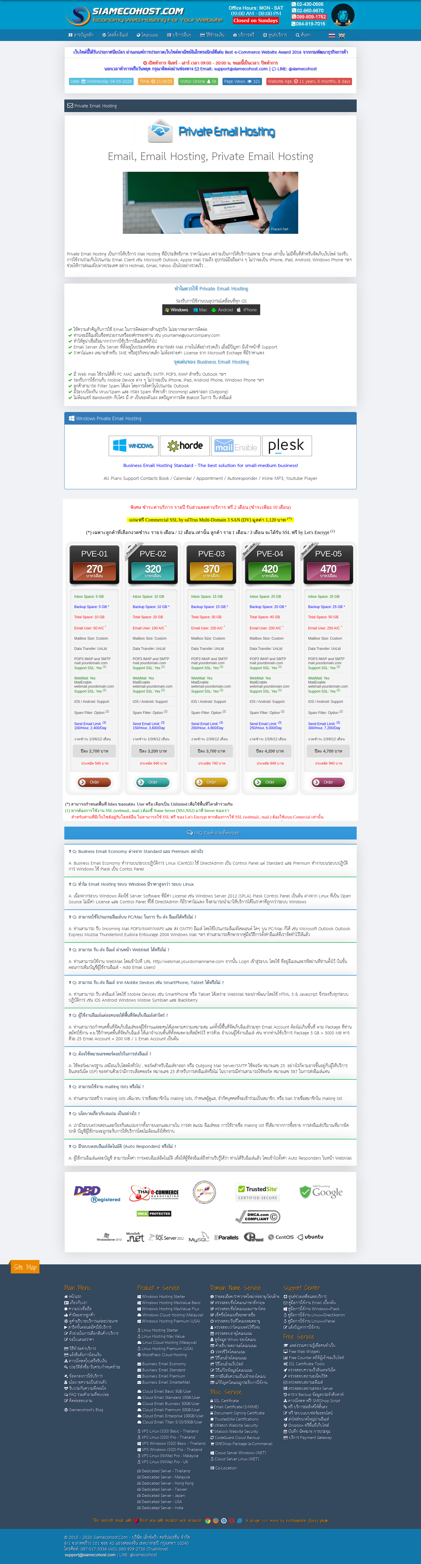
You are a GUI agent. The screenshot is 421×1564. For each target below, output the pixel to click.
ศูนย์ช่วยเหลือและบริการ (305, 1297)
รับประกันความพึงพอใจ (85, 1389)
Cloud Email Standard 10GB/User (168, 1398)
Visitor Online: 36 (198, 81)
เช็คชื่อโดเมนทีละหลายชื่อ (233, 1315)
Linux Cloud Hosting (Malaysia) (167, 1343)
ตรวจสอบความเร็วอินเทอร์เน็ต (310, 1370)
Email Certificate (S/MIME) (234, 1407)
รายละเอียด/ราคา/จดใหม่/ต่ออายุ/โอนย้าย (244, 1297)
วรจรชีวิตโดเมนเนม (227, 1352)
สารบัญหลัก (81, 35)
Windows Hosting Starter (161, 1297)
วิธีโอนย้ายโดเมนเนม (228, 1358)
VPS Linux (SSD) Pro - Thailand (166, 1437)
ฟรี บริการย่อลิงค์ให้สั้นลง (305, 1407)
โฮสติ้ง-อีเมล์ (115, 35)
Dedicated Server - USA (159, 1502)
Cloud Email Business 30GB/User (168, 1404)
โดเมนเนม (147, 35)
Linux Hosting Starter (157, 1330)
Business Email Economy (161, 1364)
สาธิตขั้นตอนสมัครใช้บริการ (87, 1327)
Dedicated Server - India (160, 1508)
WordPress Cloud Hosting (162, 1355)
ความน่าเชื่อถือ (78, 1309)
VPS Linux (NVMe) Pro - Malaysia (168, 1456)
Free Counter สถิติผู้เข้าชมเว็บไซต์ (314, 1358)
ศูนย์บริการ (275, 35)
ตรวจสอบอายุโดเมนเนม (231, 1334)
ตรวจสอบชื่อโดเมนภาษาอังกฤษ (237, 1303)
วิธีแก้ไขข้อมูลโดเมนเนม (231, 1370)
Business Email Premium (161, 1376)
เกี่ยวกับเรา (75, 1303)
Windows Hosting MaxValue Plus (168, 1309)
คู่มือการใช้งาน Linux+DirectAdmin (314, 1315)
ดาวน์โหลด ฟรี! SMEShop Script (312, 1401)
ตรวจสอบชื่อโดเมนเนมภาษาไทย (237, 1309)
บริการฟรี (243, 35)
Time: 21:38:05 (156, 81)
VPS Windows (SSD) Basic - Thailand (171, 1444)
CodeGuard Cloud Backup (235, 1438)
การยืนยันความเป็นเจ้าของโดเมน (238, 1377)
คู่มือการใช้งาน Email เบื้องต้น (310, 1303)
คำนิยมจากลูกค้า (79, 1315)
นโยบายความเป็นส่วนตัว (85, 1382)
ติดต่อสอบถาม (78, 1401)
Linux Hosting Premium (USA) (165, 1349)
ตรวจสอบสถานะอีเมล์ (303, 1382)
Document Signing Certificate (237, 1413)
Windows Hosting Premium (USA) (168, 1321)
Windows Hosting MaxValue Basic (169, 1303)
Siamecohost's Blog (83, 1410)
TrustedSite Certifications (234, 1419)
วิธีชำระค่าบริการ (80, 1349)
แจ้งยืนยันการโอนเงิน (82, 1355)
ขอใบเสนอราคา (79, 1340)
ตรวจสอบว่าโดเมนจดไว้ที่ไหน (235, 1327)
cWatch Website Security (234, 1425)
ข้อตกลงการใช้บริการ (83, 1376)
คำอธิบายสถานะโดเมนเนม (233, 1346)
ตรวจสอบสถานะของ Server (308, 1389)
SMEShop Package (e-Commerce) (241, 1444)
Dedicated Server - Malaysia (163, 1477)
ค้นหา (303, 35)
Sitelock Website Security (234, 1432)
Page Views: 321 (242, 81)
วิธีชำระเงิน (212, 35)
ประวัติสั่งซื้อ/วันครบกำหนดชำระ (92, 1367)
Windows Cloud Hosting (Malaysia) (170, 1315)
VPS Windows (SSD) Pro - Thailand (169, 1450)
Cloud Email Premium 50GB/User (168, 1410)
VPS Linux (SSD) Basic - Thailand (168, 1431)
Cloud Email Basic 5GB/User (164, 1391)
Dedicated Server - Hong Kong (165, 1483)
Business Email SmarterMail (163, 1382)
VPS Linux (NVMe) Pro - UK (162, 1462)
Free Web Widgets (302, 1352)
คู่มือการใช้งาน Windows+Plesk (311, 1309)
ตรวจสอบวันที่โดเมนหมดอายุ (235, 1321)
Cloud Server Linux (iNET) (234, 1459)
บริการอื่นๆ (179, 35)
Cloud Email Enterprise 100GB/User (170, 1416)
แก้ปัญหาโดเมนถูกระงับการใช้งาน (239, 1383)
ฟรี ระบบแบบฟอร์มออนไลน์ (308, 1413)
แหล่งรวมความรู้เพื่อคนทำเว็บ (310, 1346)
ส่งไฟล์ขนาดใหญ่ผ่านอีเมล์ (306, 1419)
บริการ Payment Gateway (308, 1438)
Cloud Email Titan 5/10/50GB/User (169, 1422)
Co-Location (223, 1468)
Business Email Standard (161, 1370)
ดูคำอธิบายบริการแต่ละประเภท (91, 1321)
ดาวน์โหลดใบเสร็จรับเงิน (85, 1361)
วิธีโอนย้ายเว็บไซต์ (226, 1364)
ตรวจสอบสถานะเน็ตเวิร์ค (306, 1376)
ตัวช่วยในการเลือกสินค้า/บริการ (91, 1334)
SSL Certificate (224, 1401)
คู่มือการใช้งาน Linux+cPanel (309, 1321)
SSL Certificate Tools (304, 1364)
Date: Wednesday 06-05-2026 (101, 81)
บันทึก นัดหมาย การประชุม (307, 1432)
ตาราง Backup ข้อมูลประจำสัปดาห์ (314, 1395)
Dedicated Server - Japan (161, 1496)
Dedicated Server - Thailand (163, 1471)
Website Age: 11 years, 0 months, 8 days (309, 81)
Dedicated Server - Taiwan (162, 1489)
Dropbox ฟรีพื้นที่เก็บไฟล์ (306, 1425)
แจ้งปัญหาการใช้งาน (302, 1327)
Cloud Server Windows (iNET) (238, 1453)
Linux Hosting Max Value (161, 1336)
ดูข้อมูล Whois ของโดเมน (233, 1340)
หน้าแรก (73, 1297)
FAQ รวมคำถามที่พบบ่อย (86, 1395)
